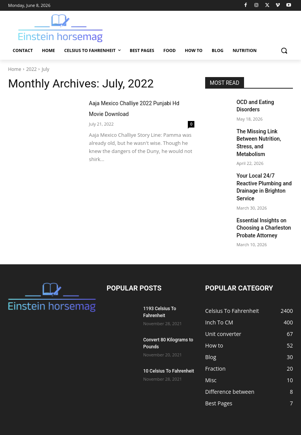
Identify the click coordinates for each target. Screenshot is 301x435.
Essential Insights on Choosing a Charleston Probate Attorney (259, 201)
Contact (85, 414)
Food (206, 414)
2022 (31, 69)
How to (225, 414)
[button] (284, 51)
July (45, 69)
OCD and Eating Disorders (262, 101)
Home (14, 69)
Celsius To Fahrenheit (142, 414)
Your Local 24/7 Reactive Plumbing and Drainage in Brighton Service (262, 168)
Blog (244, 414)
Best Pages (183, 414)
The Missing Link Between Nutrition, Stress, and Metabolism (263, 134)
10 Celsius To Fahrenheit (168, 343)
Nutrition (265, 414)
